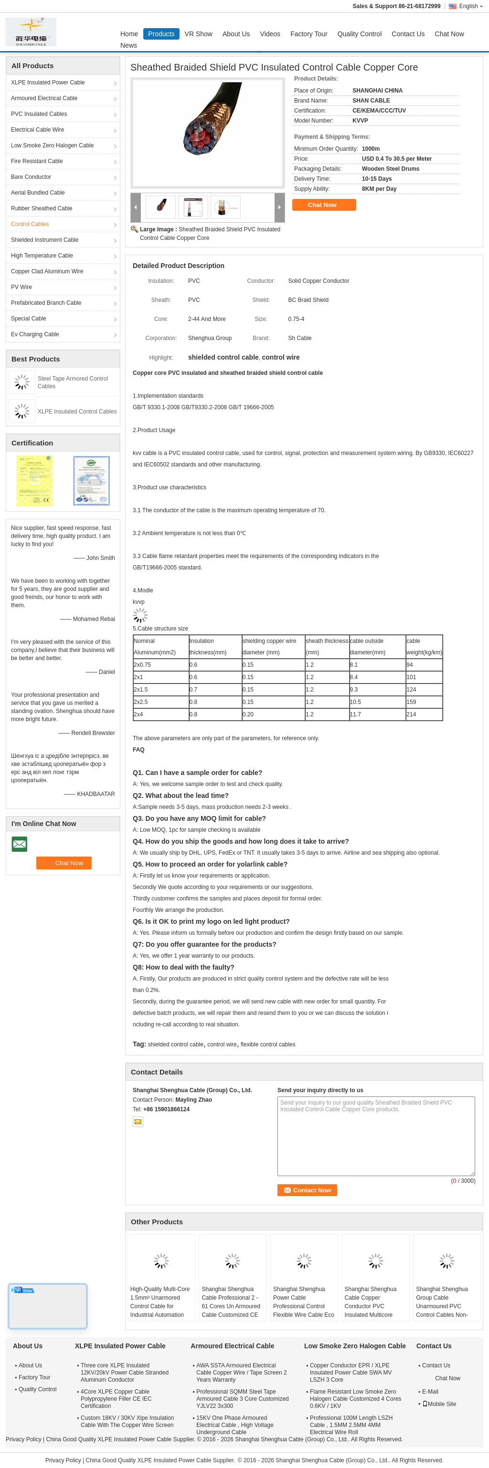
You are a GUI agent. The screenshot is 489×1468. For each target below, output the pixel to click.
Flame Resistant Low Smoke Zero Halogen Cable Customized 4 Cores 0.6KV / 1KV (355, 1398)
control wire (221, 1044)
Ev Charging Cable (35, 334)
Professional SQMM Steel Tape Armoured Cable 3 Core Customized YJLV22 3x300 (242, 1398)
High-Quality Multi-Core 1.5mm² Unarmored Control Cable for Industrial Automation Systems (160, 1306)
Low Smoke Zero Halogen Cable (52, 145)
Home (129, 34)
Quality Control (360, 34)
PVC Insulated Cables (39, 114)
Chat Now (449, 34)
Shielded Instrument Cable (44, 240)
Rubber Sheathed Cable (42, 208)
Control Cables (30, 224)
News (128, 45)
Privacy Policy (24, 1439)
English (471, 6)
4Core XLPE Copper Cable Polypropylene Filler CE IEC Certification (116, 1398)
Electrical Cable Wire (37, 129)
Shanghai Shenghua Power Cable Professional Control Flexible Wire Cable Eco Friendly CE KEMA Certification (303, 1310)
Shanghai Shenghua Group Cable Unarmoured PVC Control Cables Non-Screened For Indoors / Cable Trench (445, 1310)
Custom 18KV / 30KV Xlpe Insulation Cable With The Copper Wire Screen (127, 1421)
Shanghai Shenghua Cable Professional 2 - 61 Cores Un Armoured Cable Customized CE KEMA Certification (231, 1306)
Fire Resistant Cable (37, 161)
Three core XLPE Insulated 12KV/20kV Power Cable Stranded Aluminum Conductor (125, 1372)
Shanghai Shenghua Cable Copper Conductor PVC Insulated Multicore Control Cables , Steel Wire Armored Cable (373, 1310)
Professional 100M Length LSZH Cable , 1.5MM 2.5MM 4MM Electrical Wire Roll (351, 1425)
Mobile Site (439, 1404)
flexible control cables (268, 1044)
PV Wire (21, 287)
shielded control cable (175, 1044)
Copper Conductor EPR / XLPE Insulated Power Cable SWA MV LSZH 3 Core (351, 1372)
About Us (236, 34)
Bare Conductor (31, 177)
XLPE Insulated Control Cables (77, 411)
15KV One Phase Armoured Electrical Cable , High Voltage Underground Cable (234, 1425)
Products (161, 34)
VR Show (199, 34)
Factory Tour (309, 34)
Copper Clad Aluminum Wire (47, 271)
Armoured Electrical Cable (44, 98)
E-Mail (430, 1391)
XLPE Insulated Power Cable (48, 82)
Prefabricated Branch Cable (46, 303)
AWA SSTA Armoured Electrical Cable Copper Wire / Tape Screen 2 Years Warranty (241, 1372)
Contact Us (408, 34)
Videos (270, 34)
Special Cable (28, 318)
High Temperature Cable (42, 255)
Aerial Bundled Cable (38, 192)
